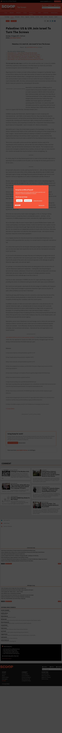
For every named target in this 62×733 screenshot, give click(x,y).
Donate (4, 680)
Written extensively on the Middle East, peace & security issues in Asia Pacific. (31, 635)
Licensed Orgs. (45, 673)
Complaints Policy (26, 680)
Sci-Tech (37, 16)
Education (51, 16)
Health (55, 16)
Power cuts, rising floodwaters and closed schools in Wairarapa (13, 598)
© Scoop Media (6, 683)
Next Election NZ (26, 679)
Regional (27, 16)
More (59, 563)
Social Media (25, 673)
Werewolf (11, 12)
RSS (2, 563)
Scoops (12, 16)
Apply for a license (46, 677)
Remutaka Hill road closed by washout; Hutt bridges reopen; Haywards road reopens (17, 589)
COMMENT (6, 463)
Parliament (17, 16)
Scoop (5, 12)
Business (32, 16)
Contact (4, 673)
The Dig (24, 12)
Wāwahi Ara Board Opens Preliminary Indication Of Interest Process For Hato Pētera (17, 560)
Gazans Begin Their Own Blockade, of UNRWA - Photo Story (23, 58)
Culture (45, 16)
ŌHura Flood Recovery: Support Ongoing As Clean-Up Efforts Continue (14, 557)
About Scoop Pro (46, 675)
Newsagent (5, 679)
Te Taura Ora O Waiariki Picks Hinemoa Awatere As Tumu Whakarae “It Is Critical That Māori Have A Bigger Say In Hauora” (24, 559)
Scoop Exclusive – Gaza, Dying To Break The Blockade (22, 53)
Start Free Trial (57, 1)
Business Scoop (32, 12)
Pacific (39, 12)
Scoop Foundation (26, 677)
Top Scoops (13, 21)
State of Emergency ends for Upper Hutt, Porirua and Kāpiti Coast (13, 588)
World (41, 16)
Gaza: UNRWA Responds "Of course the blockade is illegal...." (24, 56)
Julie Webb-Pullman (15, 38)
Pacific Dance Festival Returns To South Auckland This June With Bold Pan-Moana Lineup (18, 550)
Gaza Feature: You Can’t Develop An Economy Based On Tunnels (25, 59)
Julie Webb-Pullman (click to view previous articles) (20, 337)
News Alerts (8, 563)
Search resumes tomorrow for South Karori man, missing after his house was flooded (17, 595)
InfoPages (31, 14)
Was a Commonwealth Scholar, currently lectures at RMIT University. (31, 623)
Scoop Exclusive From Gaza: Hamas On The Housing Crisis (23, 54)
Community (45, 12)
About (3, 675)
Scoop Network (25, 675)
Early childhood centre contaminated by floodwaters (11, 593)
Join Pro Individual (12, 443)
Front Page (7, 16)
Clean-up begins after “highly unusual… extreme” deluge (12, 591)
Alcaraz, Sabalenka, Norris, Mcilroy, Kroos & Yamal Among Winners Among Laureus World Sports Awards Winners (22, 552)
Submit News (5, 677)
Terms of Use (45, 679)
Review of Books (54, 12)
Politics (22, 16)
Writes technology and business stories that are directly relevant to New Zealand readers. (31, 620)
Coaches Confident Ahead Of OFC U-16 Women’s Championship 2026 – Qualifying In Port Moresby (19, 555)
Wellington (18, 12)
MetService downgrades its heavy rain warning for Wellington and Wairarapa (15, 596)
